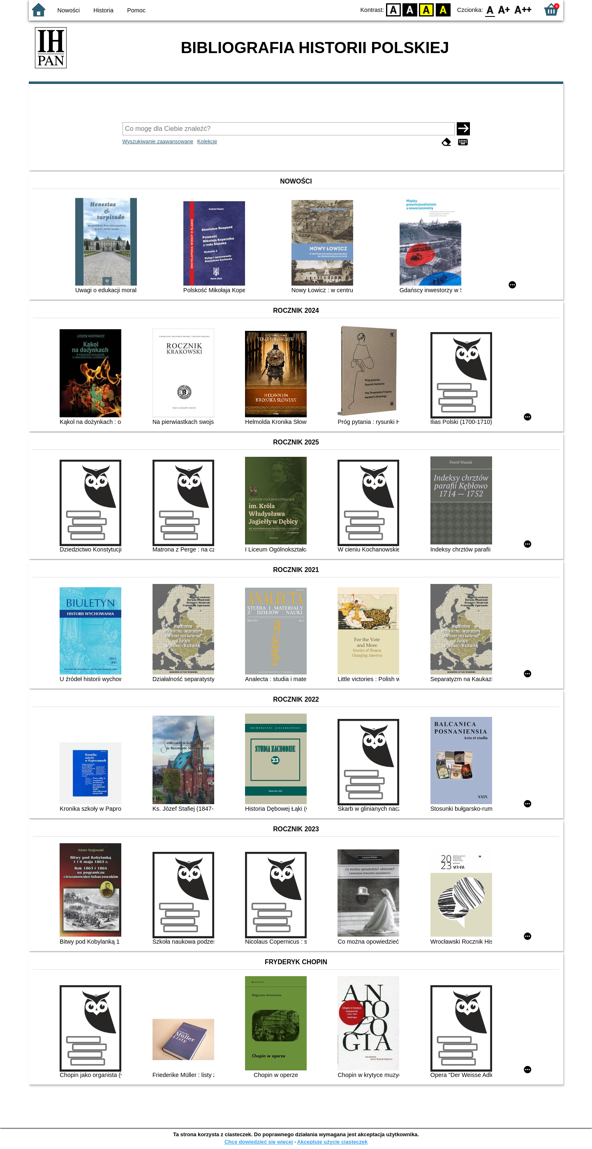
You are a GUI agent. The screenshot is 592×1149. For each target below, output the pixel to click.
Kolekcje (207, 141)
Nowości (69, 10)
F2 (523, 9)
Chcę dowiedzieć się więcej (258, 1142)
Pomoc (136, 10)
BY (443, 9)
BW (410, 9)
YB (426, 9)
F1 (504, 9)
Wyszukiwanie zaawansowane (158, 141)
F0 (490, 9)
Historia (103, 10)
